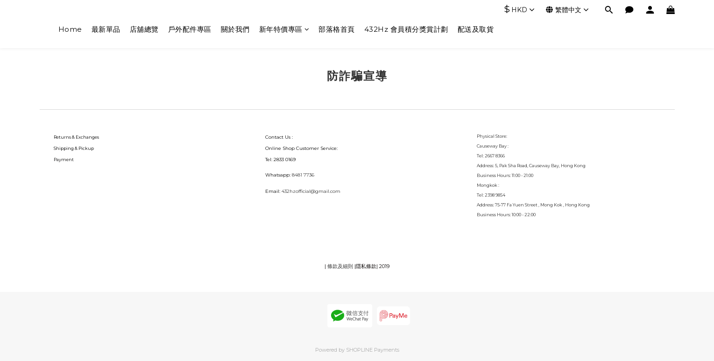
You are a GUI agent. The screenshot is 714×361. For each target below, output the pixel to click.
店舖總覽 (144, 29)
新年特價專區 (284, 29)
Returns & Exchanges (76, 137)
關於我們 (235, 29)
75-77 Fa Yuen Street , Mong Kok (529, 204)
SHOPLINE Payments (372, 350)
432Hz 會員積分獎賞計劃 (406, 29)
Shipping (64, 148)
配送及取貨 (476, 29)
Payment (64, 159)
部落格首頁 (336, 29)
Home (70, 29)
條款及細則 (340, 266)
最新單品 (106, 29)
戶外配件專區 (190, 29)
